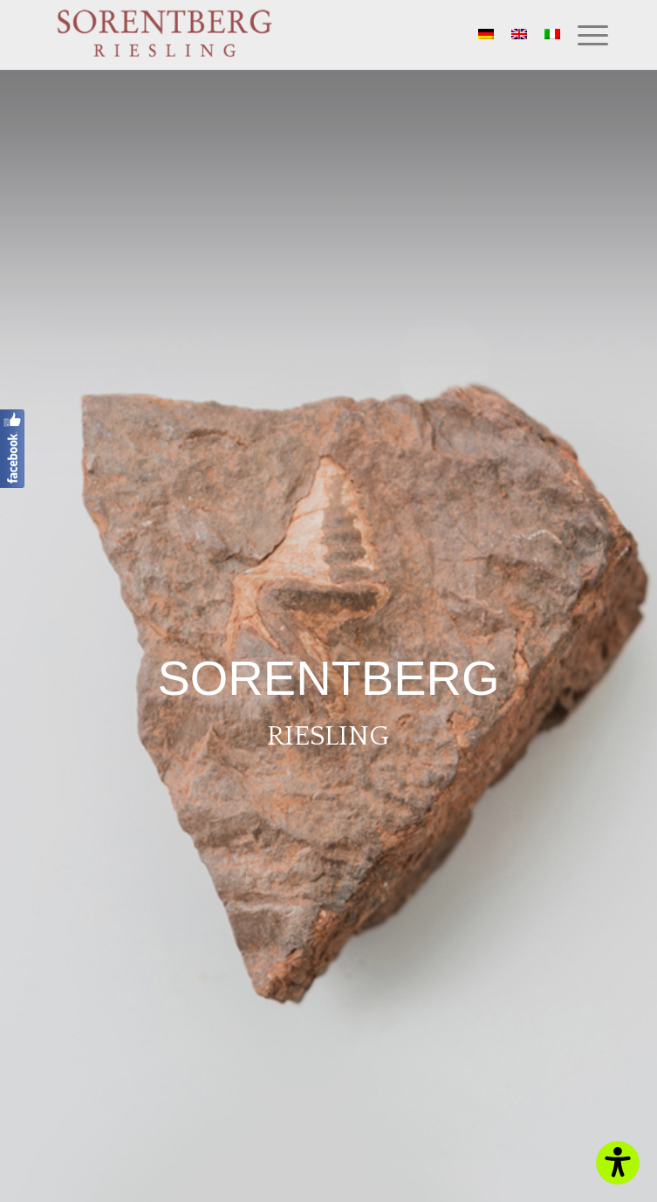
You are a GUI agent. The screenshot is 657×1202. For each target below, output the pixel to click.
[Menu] (584, 35)
